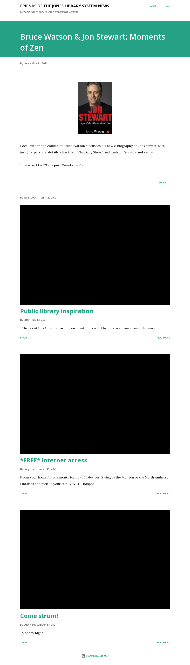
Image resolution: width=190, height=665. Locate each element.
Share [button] (162, 182)
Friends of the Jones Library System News (64, 5)
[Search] (153, 6)
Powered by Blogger (95, 655)
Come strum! (39, 616)
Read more (163, 337)
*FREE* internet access (53, 460)
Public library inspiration (56, 311)
